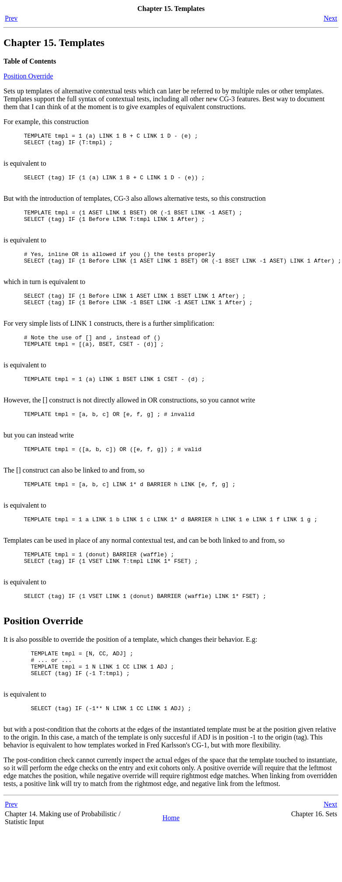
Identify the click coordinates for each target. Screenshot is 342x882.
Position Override (28, 76)
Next (330, 18)
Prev (11, 18)
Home (170, 869)
